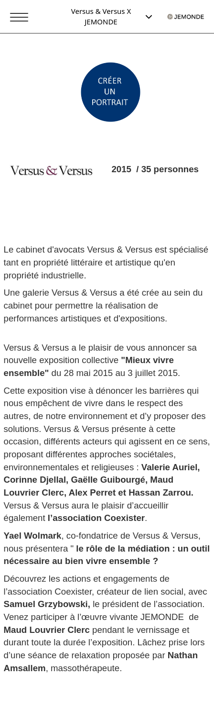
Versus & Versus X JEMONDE (111, 16)
